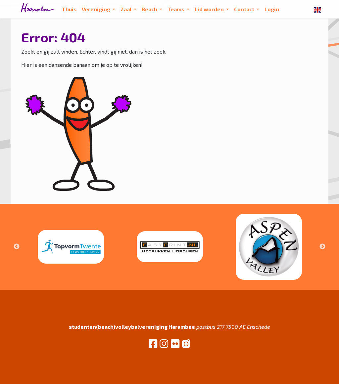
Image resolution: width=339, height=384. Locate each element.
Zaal (126, 9)
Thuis (69, 9)
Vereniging (96, 9)
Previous (16, 246)
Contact (244, 9)
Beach (150, 9)
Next (322, 246)
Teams (176, 9)
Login (272, 9)
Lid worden (210, 9)
